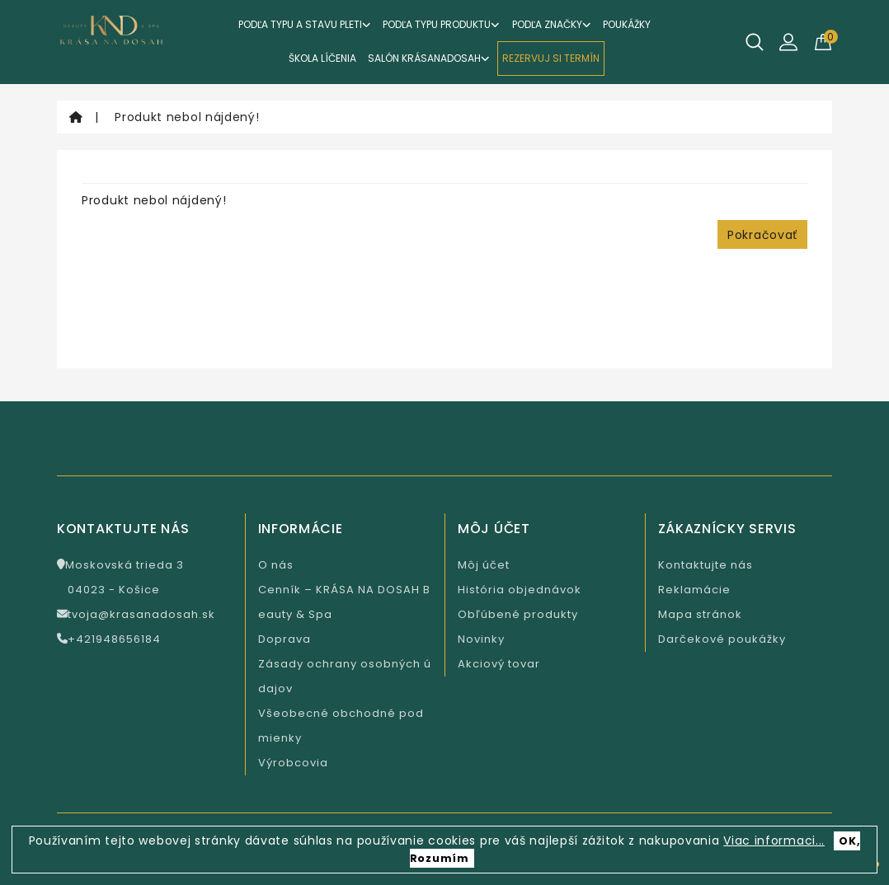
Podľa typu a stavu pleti (304, 24)
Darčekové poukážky (722, 639)
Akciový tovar (499, 664)
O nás (276, 565)
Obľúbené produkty (518, 614)
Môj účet (484, 565)
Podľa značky (551, 24)
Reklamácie (694, 589)
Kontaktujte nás (705, 565)
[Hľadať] (755, 42)
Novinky (481, 639)
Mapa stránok (700, 614)
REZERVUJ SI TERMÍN (551, 58)
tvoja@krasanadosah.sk (136, 614)
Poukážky (627, 24)
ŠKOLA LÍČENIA (322, 58)
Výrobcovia (293, 762)
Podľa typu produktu (441, 24)
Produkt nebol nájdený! (187, 117)
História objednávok (519, 589)
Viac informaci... (774, 840)
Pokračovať (762, 235)
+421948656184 (109, 639)
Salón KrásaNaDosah (429, 58)
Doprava (284, 639)
